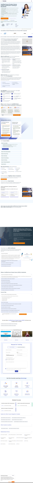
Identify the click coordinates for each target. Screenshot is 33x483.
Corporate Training (24, 36)
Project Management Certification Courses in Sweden (18, 416)
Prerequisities (13, 36)
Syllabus (11, 36)
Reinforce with (6, 393)
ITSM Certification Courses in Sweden (6, 418)
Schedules (20, 36)
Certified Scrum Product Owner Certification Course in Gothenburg (9, 322)
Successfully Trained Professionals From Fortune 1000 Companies (14, 30)
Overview (2, 36)
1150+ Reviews (6, 20)
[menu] (1, 1)
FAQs (27, 36)
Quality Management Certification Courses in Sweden (21, 420)
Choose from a (16, 393)
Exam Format (17, 36)
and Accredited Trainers (5, 385)
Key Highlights (5, 36)
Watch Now (5, 338)
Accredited (27, 385)
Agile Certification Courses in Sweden (6, 416)
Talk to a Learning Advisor (0, 241)
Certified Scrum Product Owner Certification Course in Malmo (8, 324)
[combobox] (11, 354)
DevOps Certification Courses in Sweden (17, 418)
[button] (4, 18)
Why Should (8, 36)
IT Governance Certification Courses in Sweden (7, 420)
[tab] (12, 346)
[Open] (15, 354)
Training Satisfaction (16, 385)
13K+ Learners (12, 20)
